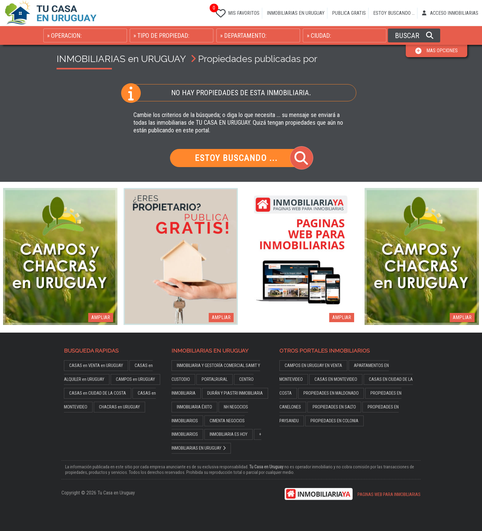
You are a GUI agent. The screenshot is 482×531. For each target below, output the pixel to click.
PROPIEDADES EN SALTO (334, 407)
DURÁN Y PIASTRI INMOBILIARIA (235, 393)
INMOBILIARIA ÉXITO (194, 407)
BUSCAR (414, 35)
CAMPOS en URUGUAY (135, 379)
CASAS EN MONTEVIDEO (335, 379)
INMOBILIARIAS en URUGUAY (121, 58)
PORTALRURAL (214, 379)
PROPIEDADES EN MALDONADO (331, 393)
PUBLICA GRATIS (349, 13)
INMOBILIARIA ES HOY (228, 434)
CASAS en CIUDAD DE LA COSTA (97, 393)
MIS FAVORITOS (236, 12)
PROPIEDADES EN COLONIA (334, 421)
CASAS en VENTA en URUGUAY (96, 365)
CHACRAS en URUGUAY (119, 407)
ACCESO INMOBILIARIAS (450, 13)
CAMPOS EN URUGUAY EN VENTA (313, 365)
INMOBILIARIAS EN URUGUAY (296, 13)
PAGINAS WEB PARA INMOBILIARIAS (389, 494)
